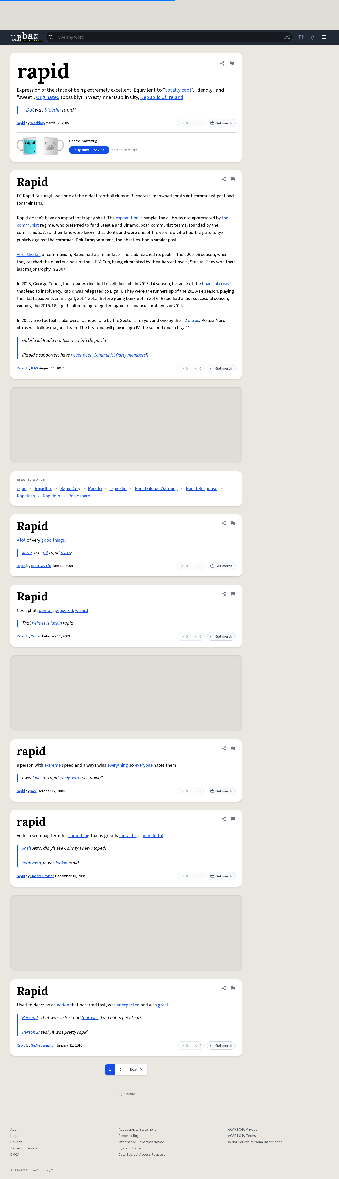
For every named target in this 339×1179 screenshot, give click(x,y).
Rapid (21, 368)
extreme (52, 765)
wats (76, 778)
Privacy (16, 1142)
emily (65, 778)
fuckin (56, 623)
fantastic (128, 835)
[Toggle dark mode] (312, 37)
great (163, 1005)
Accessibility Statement (137, 1129)
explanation (127, 218)
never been (81, 355)
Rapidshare (79, 496)
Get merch (221, 123)
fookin (61, 863)
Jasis (26, 848)
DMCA (14, 1154)
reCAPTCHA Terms (241, 1135)
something (79, 835)
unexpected (128, 1005)
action (63, 1005)
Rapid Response (201, 488)
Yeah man (31, 863)
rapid (21, 123)
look (36, 778)
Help (14, 1135)
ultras (193, 320)
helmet (38, 623)
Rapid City (70, 488)
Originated (47, 97)
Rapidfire (43, 488)
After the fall (29, 254)
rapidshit (118, 488)
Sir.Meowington (43, 1045)
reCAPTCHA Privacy (242, 1129)
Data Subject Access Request (142, 1154)
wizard (81, 610)
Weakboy (37, 123)
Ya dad (36, 636)
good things (53, 540)
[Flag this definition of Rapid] (233, 179)
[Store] (301, 37)
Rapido (95, 488)
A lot (21, 540)
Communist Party (109, 355)
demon (46, 610)
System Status (130, 1148)
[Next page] (136, 1069)
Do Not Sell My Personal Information (254, 1142)
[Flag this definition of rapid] (231, 63)
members (136, 355)
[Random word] (287, 37)
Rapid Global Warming (156, 488)
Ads (13, 1129)
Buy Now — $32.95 (89, 150)
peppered (64, 610)
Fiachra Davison (42, 876)
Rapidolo (51, 496)
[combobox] (169, 37)
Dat (30, 110)
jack (33, 791)
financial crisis (215, 284)
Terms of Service (24, 1148)
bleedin (53, 110)
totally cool (178, 90)
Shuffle (126, 1094)
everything (117, 765)
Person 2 (30, 1032)
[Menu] (324, 37)
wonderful (153, 835)
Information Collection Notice (141, 1142)
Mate (27, 552)
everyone (144, 765)
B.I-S (34, 368)
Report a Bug (129, 1135)
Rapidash (26, 496)
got (45, 552)
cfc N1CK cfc (41, 566)
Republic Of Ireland (161, 97)
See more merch (125, 150)
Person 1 (30, 1017)
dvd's (66, 552)
